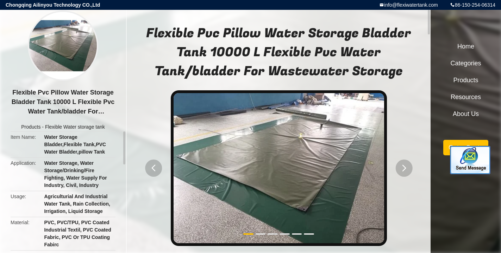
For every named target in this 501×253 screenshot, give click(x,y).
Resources (466, 96)
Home (465, 46)
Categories (465, 63)
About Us (466, 113)
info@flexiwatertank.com (411, 5)
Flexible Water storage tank (75, 127)
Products (30, 127)
